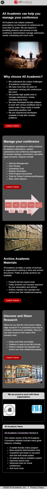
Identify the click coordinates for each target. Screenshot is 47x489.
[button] (2, 2)
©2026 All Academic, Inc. (15, 487)
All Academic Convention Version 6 (21, 433)
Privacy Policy (37, 487)
